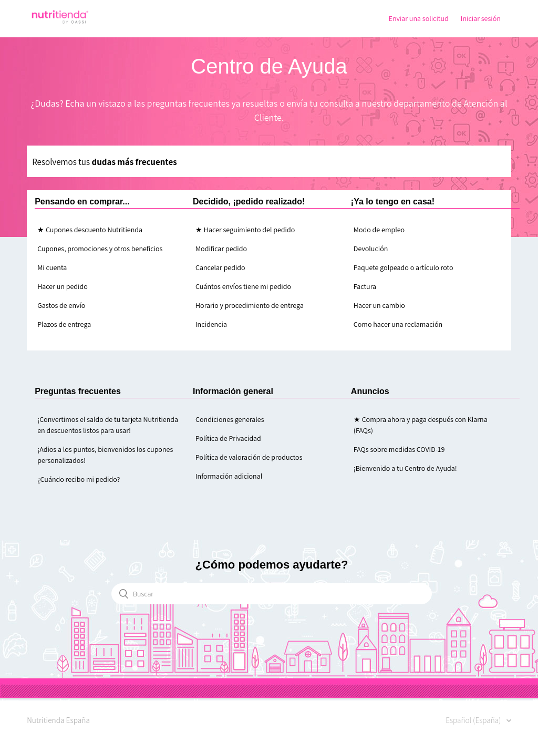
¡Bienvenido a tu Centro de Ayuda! (405, 468)
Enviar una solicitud (419, 18)
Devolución (371, 248)
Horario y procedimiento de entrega (249, 305)
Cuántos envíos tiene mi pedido (243, 286)
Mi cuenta (52, 267)
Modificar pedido (221, 248)
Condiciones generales (229, 419)
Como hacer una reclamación (398, 324)
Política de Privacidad (228, 438)
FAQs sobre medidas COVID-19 (399, 449)
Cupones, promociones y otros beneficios (99, 248)
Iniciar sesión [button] (481, 18)
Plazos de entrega (64, 324)
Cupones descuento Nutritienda (94, 229)
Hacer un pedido (62, 286)
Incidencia (211, 324)
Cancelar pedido (220, 267)
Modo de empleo (379, 229)
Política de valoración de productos (248, 457)
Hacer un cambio (379, 305)
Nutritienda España (58, 720)
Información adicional (228, 476)
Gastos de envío (61, 305)
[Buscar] (271, 593)
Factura (365, 286)
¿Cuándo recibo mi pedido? (78, 479)
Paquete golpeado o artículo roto (403, 267)
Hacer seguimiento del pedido (249, 229)
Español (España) (474, 720)
